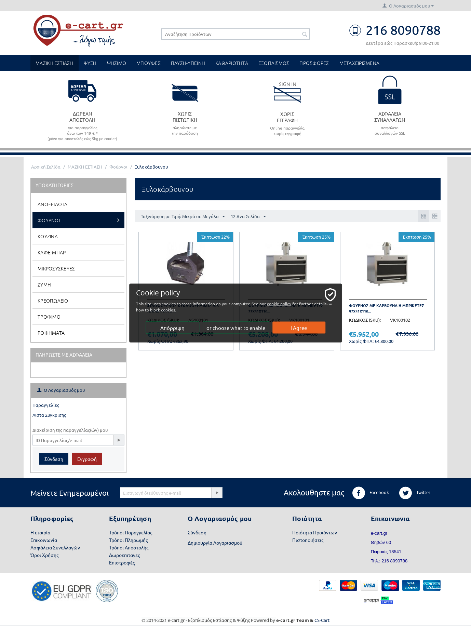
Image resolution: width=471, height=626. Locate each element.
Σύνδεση (53, 459)
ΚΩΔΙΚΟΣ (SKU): (365, 320)
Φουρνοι (49, 220)
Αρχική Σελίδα (45, 167)
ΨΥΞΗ (90, 62)
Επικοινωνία (43, 540)
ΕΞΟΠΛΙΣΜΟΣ (274, 62)
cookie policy (279, 303)
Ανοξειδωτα (53, 204)
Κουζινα (48, 236)
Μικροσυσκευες (56, 268)
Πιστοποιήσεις (307, 540)
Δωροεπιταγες (124, 555)
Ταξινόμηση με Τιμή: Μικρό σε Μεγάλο (183, 216)
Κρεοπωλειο (53, 300)
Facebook (370, 493)
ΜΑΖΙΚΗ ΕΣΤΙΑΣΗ (54, 62)
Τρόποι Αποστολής (128, 547)
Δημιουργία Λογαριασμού (215, 543)
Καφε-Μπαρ (52, 252)
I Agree (299, 327)
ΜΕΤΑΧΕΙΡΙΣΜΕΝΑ (359, 62)
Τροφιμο (49, 316)
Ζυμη (44, 284)
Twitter (414, 493)
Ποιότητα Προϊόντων (314, 532)
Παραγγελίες (45, 405)
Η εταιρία (40, 532)
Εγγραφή (87, 459)
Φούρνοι (118, 167)
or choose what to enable (235, 327)
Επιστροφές (122, 562)
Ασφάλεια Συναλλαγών (55, 547)
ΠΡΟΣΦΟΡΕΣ (314, 62)
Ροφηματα (51, 332)
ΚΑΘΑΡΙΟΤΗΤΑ (231, 62)
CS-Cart (321, 620)
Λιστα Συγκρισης (49, 415)
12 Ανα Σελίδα (248, 216)
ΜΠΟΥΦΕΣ (148, 62)
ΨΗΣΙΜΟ (116, 62)
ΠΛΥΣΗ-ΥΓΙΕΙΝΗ (188, 62)
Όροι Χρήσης (44, 555)
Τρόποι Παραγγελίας (130, 532)
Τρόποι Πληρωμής (128, 540)
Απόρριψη (172, 327)
